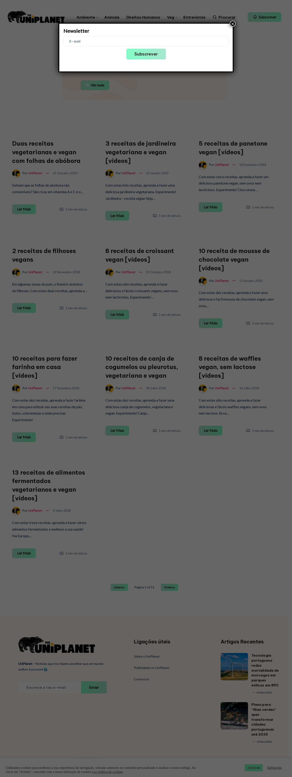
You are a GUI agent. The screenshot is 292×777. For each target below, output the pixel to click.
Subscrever (146, 54)
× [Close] (232, 24)
